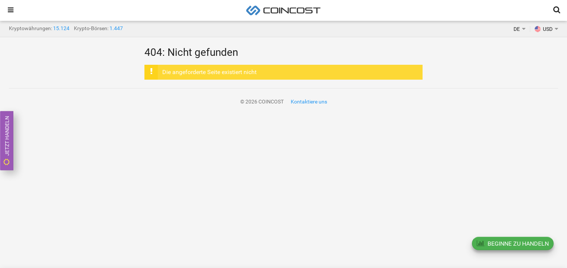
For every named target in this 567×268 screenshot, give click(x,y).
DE (517, 29)
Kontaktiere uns (309, 102)
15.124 (61, 28)
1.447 (116, 28)
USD (544, 29)
